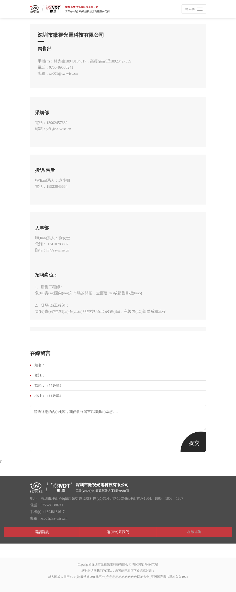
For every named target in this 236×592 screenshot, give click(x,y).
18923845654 (57, 186)
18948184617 (75, 61)
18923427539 (120, 61)
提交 (194, 443)
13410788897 (58, 244)
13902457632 (57, 123)
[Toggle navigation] (194, 8)
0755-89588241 (61, 67)
